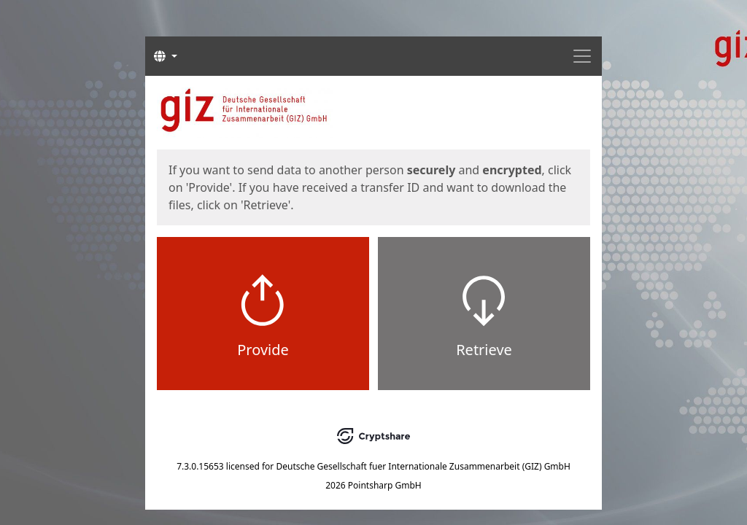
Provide (263, 349)
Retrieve (484, 349)
